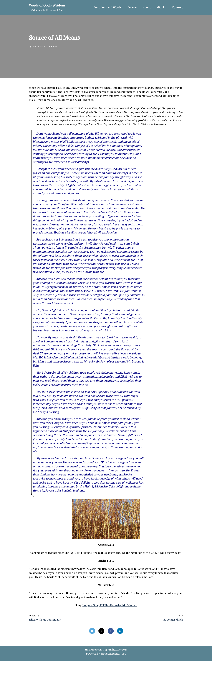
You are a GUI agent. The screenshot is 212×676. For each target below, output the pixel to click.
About (146, 7)
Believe (131, 7)
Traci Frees (37, 46)
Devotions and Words (106, 7)
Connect (177, 7)
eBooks (160, 7)
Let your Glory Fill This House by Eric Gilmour (110, 619)
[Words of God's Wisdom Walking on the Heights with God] (47, 7)
